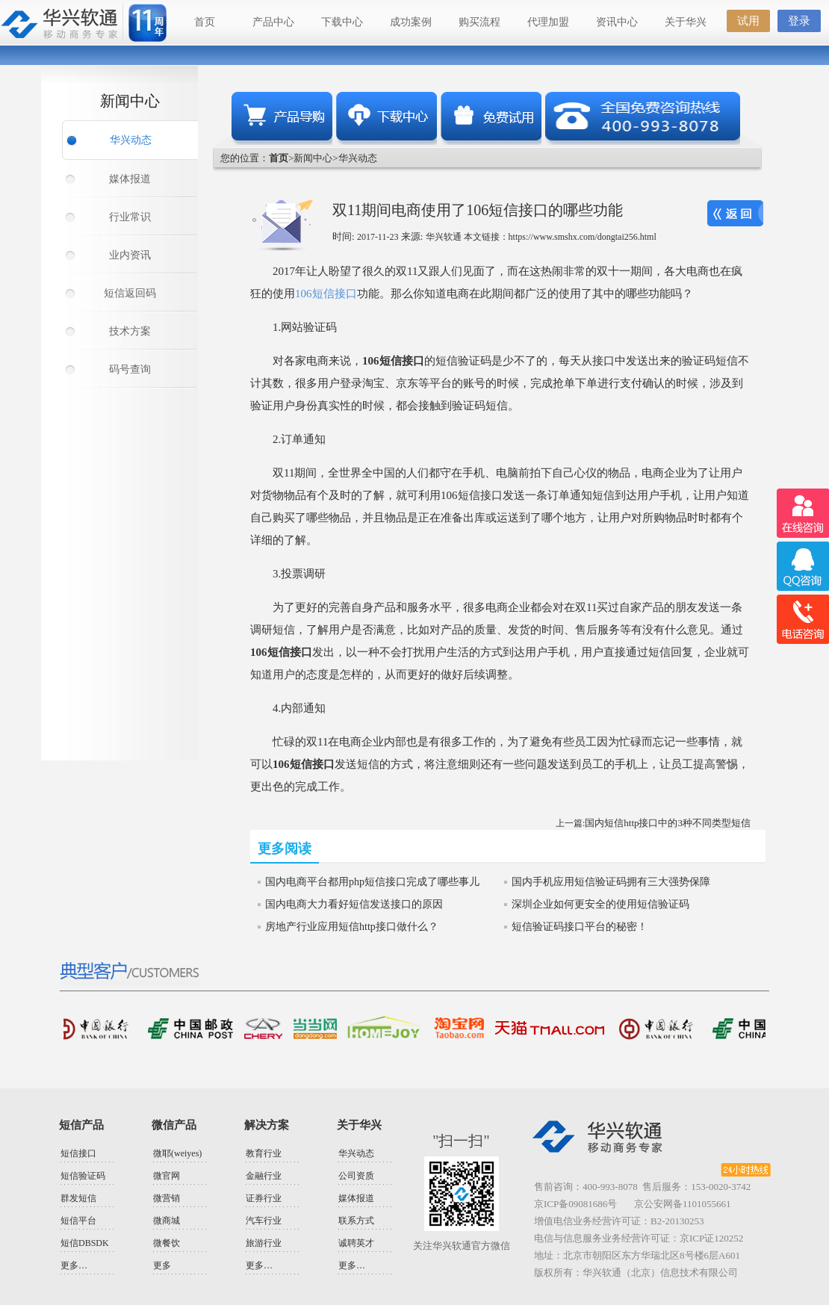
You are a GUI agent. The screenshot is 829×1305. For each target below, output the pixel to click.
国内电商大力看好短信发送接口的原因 (354, 904)
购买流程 (479, 22)
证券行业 (264, 1198)
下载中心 (342, 22)
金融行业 (264, 1176)
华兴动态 (131, 140)
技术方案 (130, 331)
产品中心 (273, 22)
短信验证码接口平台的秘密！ (580, 926)
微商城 (166, 1220)
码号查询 (130, 369)
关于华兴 (686, 22)
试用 (748, 21)
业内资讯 (130, 255)
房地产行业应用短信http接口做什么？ (351, 926)
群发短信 (78, 1198)
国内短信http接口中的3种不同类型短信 (668, 822)
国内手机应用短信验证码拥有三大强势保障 (611, 881)
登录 (799, 21)
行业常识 (130, 217)
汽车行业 (264, 1220)
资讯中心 (617, 22)
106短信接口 (326, 294)
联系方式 (356, 1220)
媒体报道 (130, 179)
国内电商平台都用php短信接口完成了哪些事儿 (372, 881)
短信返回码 (130, 293)
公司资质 (356, 1176)
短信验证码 (82, 1176)
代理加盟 (548, 22)
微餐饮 (166, 1243)
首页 (204, 22)
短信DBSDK (84, 1243)
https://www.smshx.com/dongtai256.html (582, 237)
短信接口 (78, 1153)
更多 (162, 1265)
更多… (73, 1265)
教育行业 (264, 1153)
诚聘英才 (356, 1243)
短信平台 (78, 1220)
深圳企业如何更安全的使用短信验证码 (600, 904)
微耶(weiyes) (177, 1153)
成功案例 (411, 22)
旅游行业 (264, 1243)
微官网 (166, 1176)
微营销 (166, 1198)
